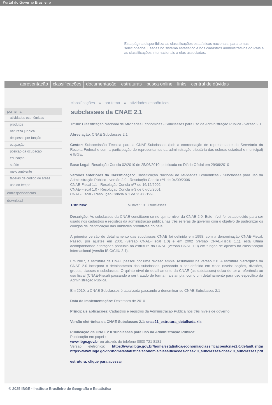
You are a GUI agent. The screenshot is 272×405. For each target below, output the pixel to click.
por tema (112, 103)
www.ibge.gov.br (84, 341)
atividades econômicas (149, 103)
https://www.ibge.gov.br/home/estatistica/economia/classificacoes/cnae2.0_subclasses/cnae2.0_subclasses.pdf (166, 351)
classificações (83, 103)
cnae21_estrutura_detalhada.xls (173, 322)
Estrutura (78, 205)
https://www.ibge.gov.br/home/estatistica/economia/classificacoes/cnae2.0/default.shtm (187, 346)
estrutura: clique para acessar (96, 361)
